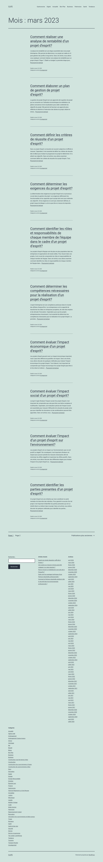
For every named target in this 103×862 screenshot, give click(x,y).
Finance (10, 786)
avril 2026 (71, 560)
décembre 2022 (72, 652)
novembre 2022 (72, 655)
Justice (10, 795)
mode (9, 805)
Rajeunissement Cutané (15, 812)
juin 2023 (70, 638)
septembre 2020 (72, 717)
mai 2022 (70, 669)
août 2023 (71, 636)
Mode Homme (12, 807)
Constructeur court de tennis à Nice (18, 759)
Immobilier (11, 793)
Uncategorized (43, 70)
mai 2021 (70, 698)
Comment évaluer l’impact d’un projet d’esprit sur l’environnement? (49, 440)
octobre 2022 (72, 657)
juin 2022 (70, 667)
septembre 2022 (72, 660)
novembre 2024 (72, 600)
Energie (10, 776)
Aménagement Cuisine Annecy (16, 738)
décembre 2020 (72, 709)
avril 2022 (71, 671)
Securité (10, 828)
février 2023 (71, 648)
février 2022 (71, 676)
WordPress (92, 855)
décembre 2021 (72, 681)
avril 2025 (71, 588)
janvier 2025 (71, 596)
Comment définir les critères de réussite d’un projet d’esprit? (51, 139)
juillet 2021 (71, 693)
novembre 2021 (72, 683)
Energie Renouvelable (14, 778)
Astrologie (11, 743)
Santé (85, 6)
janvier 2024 (71, 624)
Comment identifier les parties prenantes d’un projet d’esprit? (51, 489)
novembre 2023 (72, 629)
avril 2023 (71, 643)
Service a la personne (14, 833)
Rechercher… (11, 557)
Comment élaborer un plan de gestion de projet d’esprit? (50, 90)
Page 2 (17, 536)
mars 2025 (71, 591)
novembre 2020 (72, 712)
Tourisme (11, 840)
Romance (11, 821)
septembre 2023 (72, 634)
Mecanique (11, 797)
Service (10, 831)
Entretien (10, 781)
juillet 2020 (71, 721)
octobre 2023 (72, 631)
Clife (10, 6)
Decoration (11, 771)
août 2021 (71, 690)
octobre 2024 (72, 603)
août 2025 (71, 579)
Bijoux (10, 750)
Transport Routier (13, 843)
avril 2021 (71, 700)
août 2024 (71, 607)
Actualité (55, 6)
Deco (9, 769)
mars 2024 (71, 619)
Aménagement (12, 736)
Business (70, 6)
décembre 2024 (72, 598)
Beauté (10, 748)
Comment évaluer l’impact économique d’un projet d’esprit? (49, 346)
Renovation (11, 814)
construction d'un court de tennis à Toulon (20, 764)
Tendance (92, 6)
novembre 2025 (72, 572)
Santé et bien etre (13, 826)
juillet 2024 (71, 610)
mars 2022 (71, 674)
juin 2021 (70, 695)
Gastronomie (41, 6)
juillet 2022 (71, 664)
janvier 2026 (71, 567)
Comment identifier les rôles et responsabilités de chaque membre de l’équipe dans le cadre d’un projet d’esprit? (51, 237)
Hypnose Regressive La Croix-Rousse (18, 790)
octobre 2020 (72, 714)
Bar (9, 745)
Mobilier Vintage (12, 802)
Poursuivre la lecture (36, 63)
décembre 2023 (72, 626)
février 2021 (71, 705)
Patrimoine (78, 6)
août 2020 (71, 719)
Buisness (10, 755)
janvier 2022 (71, 679)
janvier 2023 (71, 650)
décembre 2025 (72, 569)
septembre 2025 (72, 577)
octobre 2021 (72, 686)
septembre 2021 (72, 688)
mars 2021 (71, 702)
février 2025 (71, 593)
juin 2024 (70, 612)
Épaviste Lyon (12, 783)
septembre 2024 (72, 605)
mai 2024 (70, 615)
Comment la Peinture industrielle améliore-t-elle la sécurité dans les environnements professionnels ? (51, 582)
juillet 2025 (71, 581)
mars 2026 (71, 562)
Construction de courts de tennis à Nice (19, 767)
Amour (10, 740)
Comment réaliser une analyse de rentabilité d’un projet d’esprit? (49, 41)
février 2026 (71, 565)
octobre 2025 (72, 574)
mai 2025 (70, 586)
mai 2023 (70, 641)
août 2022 (71, 662)
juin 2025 (70, 584)
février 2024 (71, 622)
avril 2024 (71, 617)
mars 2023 (71, 645)
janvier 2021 (71, 707)
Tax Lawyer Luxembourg (15, 835)
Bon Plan (62, 6)
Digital (49, 6)
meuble (10, 800)
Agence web (11, 733)
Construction (11, 762)
